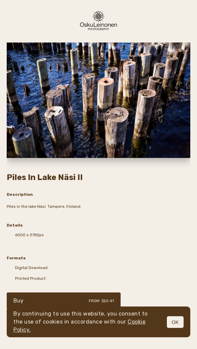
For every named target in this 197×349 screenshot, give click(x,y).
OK (175, 322)
